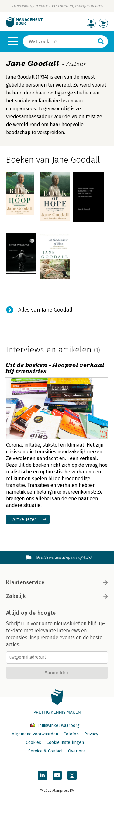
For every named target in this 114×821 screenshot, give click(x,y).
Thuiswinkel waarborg (55, 725)
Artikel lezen (24, 519)
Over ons (77, 751)
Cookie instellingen (65, 742)
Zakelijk (57, 596)
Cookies (33, 742)
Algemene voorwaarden (35, 734)
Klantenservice (57, 582)
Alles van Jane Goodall (45, 309)
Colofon (71, 734)
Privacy (91, 734)
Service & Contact (45, 751)
